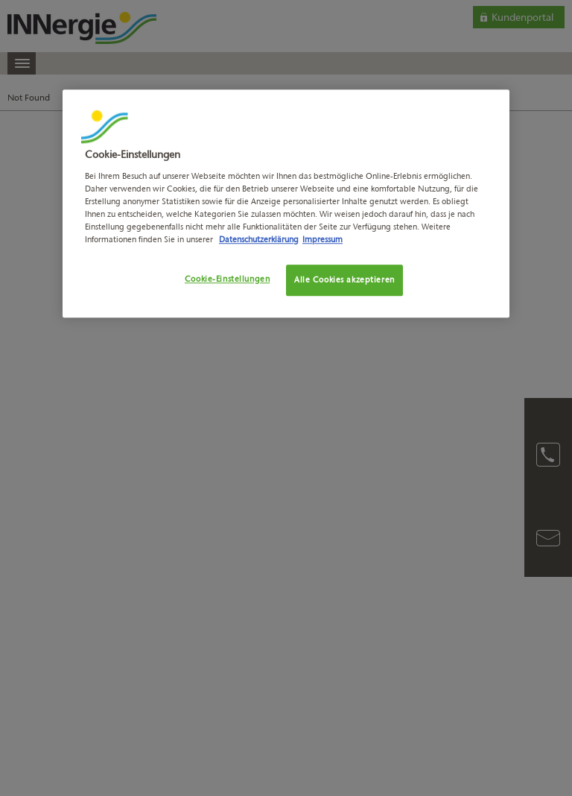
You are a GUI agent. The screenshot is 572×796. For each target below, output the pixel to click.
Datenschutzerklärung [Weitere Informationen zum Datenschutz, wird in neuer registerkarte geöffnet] (259, 239)
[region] (286, 203)
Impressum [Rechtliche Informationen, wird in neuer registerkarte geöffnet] (322, 239)
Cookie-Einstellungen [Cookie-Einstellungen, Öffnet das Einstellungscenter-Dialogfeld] (227, 279)
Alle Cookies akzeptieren (344, 279)
